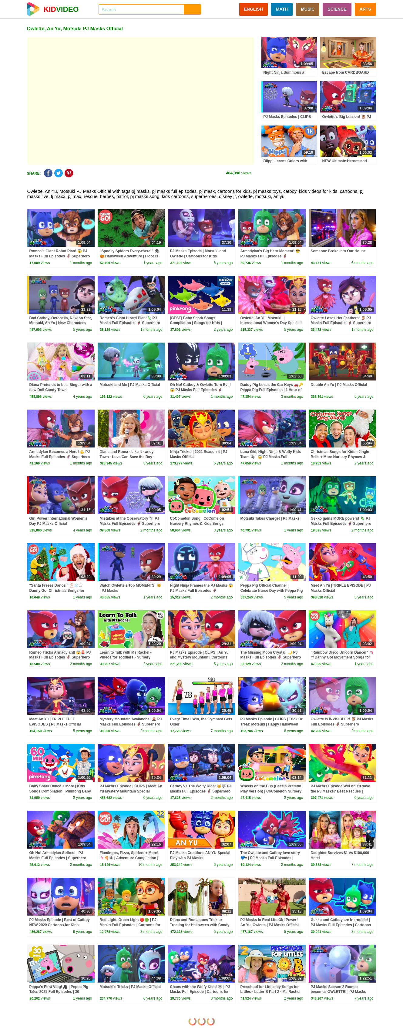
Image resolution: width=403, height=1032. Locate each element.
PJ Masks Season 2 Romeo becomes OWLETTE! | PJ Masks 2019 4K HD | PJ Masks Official (338, 992)
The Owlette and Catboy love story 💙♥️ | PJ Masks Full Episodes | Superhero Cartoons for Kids (270, 858)
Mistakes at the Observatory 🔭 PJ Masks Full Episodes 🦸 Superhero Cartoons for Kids (130, 523)
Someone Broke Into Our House (338, 251)
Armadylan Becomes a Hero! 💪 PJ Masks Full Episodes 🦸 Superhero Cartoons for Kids (59, 457)
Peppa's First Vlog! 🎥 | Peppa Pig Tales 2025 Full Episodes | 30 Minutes (59, 992)
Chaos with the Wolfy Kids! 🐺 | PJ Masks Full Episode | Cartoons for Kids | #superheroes (200, 992)
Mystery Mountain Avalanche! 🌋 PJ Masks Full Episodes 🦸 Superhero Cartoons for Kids (131, 724)
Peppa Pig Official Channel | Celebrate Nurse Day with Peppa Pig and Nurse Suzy (271, 590)
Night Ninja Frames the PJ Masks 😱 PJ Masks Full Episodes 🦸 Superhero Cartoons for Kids (201, 590)
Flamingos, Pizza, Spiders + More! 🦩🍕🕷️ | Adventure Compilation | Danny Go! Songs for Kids (129, 858)
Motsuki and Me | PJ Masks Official (130, 385)
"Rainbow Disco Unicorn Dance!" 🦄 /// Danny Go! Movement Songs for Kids (342, 657)
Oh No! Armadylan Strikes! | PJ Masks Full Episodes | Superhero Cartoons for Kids (57, 858)
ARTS (365, 9)
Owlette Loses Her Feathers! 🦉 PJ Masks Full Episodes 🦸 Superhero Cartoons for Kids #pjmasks (341, 323)
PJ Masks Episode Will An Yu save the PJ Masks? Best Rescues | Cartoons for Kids (340, 791)
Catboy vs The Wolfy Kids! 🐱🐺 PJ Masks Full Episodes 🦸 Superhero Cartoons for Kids (200, 791)
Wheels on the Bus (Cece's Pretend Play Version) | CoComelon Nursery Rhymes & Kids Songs (270, 791)
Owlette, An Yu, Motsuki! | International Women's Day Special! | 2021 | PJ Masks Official (271, 323)
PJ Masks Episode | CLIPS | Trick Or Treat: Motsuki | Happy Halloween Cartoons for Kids (271, 724)
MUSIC (307, 9)
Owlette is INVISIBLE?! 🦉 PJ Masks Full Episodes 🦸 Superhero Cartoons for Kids (342, 724)
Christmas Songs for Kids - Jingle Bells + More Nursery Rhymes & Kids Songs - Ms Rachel (340, 457)
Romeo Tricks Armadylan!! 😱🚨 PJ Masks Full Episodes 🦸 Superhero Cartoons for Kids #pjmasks (60, 657)
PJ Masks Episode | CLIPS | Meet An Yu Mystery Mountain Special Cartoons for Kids (131, 791)
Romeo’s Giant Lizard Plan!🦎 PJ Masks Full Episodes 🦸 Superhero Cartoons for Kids (130, 323)
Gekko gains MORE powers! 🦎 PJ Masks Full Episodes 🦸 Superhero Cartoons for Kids (341, 523)
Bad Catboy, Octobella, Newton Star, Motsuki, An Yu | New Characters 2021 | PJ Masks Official (60, 323)
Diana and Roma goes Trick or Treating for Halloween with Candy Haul (200, 925)
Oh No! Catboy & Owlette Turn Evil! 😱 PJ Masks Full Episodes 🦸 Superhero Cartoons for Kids (200, 390)
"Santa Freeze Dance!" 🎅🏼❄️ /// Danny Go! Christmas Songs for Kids (57, 590)
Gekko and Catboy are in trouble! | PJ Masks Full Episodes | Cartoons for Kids (341, 925)
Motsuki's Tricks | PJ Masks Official (130, 987)
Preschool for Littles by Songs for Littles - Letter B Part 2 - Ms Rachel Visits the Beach (270, 992)
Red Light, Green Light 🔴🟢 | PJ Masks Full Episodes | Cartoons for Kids (130, 925)
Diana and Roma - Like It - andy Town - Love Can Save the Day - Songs (127, 457)
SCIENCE (336, 9)
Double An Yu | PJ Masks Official (339, 385)
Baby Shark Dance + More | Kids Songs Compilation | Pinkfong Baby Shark (60, 791)
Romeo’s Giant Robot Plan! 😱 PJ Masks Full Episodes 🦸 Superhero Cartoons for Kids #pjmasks (59, 256)
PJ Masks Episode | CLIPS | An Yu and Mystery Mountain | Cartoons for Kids (199, 657)
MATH (282, 9)
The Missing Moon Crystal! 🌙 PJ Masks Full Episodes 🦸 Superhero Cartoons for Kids (270, 657)
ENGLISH (253, 9)
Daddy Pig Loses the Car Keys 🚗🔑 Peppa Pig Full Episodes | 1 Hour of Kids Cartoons (271, 390)
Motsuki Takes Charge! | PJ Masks (270, 518)
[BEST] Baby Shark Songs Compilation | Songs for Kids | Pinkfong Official (196, 323)
